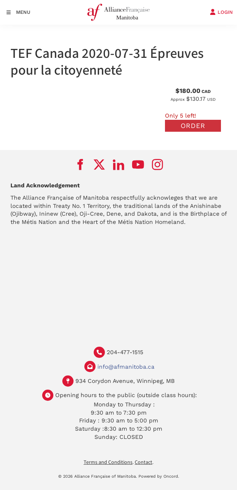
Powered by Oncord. (158, 476)
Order (193, 125)
